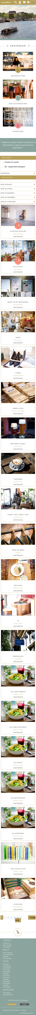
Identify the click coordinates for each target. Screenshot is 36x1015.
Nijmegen (6, 981)
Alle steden (7, 987)
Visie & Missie (7, 952)
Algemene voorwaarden (11, 1010)
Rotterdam (7, 983)
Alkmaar (6, 964)
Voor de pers (7, 945)
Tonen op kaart (11, 162)
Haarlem (6, 973)
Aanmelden (12, 1004)
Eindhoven (6, 972)
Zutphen (6, 985)
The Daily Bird (8, 994)
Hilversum (6, 977)
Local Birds (6, 2)
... (24, 917)
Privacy (23, 1010)
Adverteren (7, 947)
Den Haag (6, 970)
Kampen (6, 979)
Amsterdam (7, 968)
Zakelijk (5, 956)
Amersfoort (7, 966)
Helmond (6, 975)
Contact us (6, 943)
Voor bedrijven (8, 954)
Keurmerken (7, 958)
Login (24, 1004)
